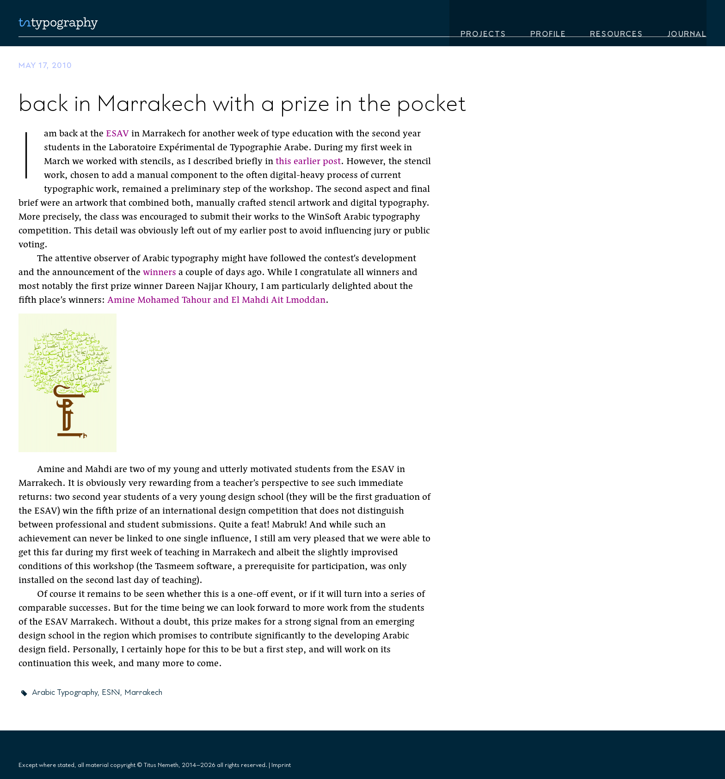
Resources (616, 25)
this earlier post (308, 162)
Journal (687, 25)
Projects (483, 25)
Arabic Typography (65, 693)
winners (159, 273)
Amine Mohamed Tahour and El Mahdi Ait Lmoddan (216, 300)
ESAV (117, 134)
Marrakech (143, 693)
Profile (548, 25)
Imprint (281, 765)
